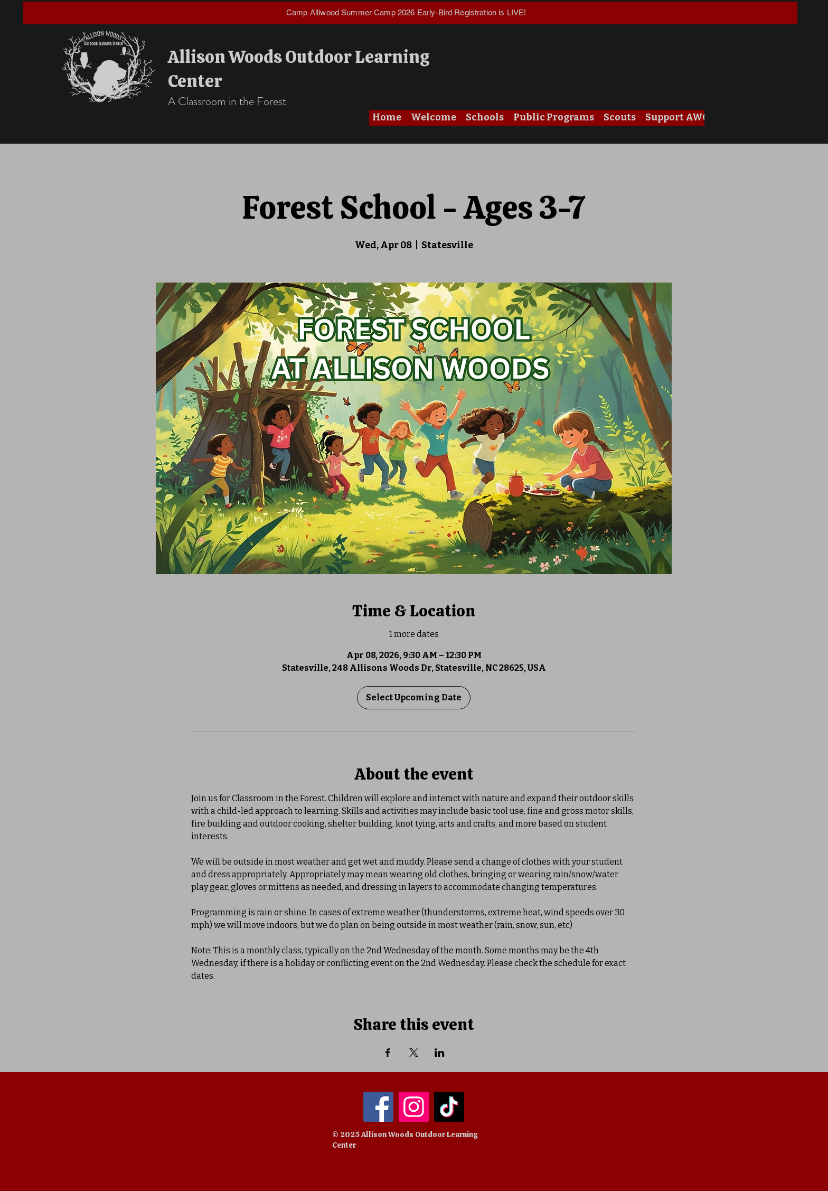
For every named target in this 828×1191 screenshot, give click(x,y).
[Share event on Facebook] (388, 1052)
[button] (433, 118)
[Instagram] (414, 1107)
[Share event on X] (414, 1052)
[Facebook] (378, 1107)
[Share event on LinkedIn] (440, 1052)
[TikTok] (449, 1107)
